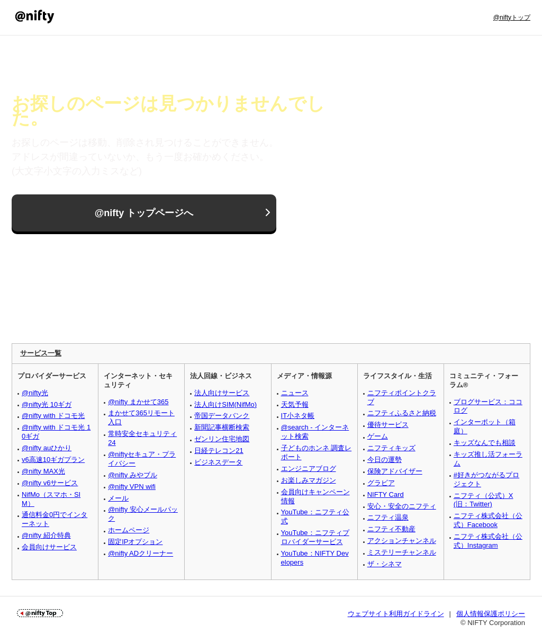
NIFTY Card (385, 494)
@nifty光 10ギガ (46, 404)
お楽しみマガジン (308, 480)
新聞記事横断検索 (221, 427)
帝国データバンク (221, 416)
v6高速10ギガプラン (53, 459)
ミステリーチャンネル (401, 552)
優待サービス (388, 425)
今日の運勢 (384, 459)
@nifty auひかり (46, 448)
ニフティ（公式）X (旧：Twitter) (483, 500)
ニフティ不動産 (391, 529)
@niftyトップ (511, 17)
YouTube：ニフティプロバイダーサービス (315, 537)
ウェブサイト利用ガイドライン (396, 614)
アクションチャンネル (401, 541)
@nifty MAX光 (43, 471)
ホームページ (128, 530)
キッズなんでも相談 (485, 443)
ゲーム (377, 436)
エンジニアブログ (308, 468)
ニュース (295, 393)
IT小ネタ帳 (298, 416)
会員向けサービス (49, 547)
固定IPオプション (135, 542)
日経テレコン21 (218, 450)
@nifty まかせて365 (138, 402)
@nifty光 (35, 393)
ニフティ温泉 (388, 517)
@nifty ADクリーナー (140, 553)
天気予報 (295, 404)
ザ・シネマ (384, 564)
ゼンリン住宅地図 (221, 439)
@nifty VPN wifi (132, 487)
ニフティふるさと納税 (401, 413)
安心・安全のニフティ (401, 506)
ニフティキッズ (391, 448)
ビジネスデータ (218, 462)
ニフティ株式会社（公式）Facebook (488, 520)
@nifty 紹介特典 (46, 535)
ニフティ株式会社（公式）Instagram (488, 540)
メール (118, 498)
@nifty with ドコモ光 (53, 416)
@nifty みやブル (132, 475)
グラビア (381, 483)
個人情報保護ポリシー (490, 614)
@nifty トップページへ (144, 213)
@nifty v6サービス (50, 483)
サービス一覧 (40, 353)
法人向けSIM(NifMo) (225, 404)
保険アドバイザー (394, 471)
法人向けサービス (221, 393)
